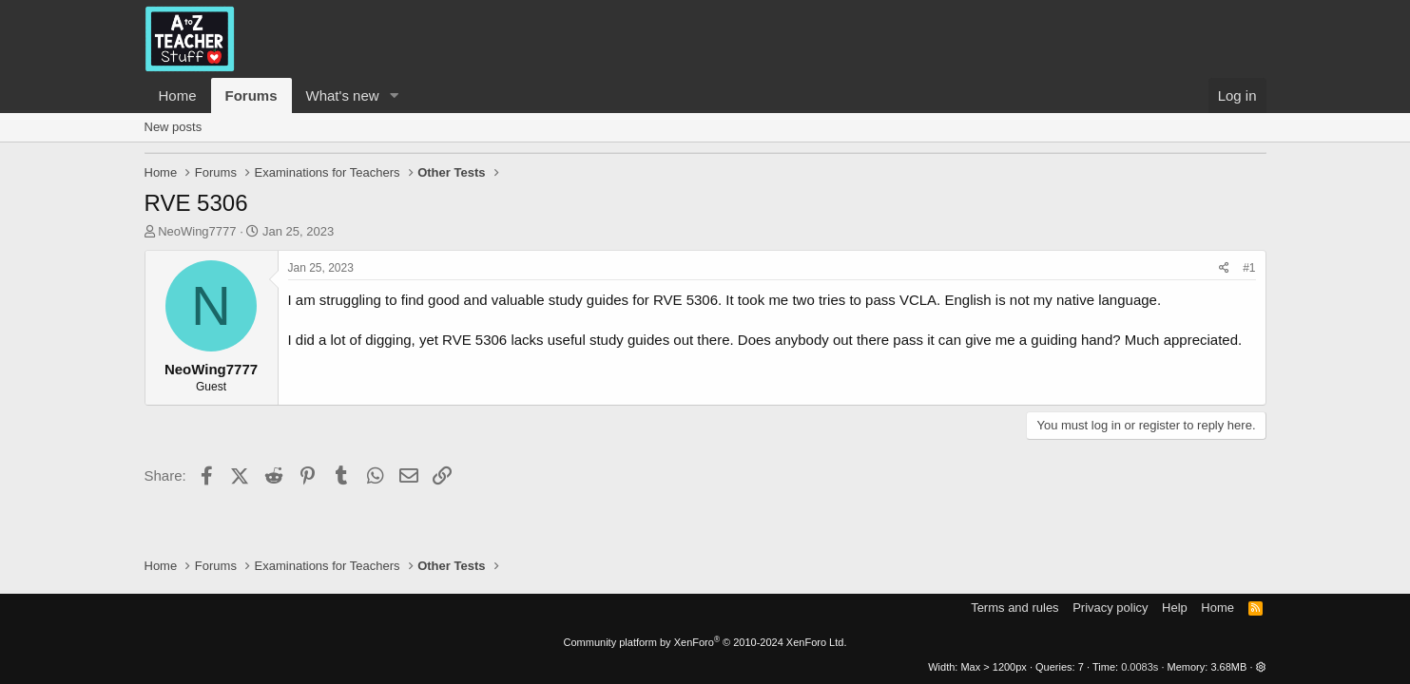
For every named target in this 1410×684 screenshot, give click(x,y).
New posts (174, 127)
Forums (251, 95)
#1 (1249, 268)
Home (178, 95)
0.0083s (1139, 667)
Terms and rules (1014, 607)
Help (1175, 607)
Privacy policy (1110, 607)
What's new (342, 95)
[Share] (1224, 268)
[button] (393, 95)
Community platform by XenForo (705, 642)
